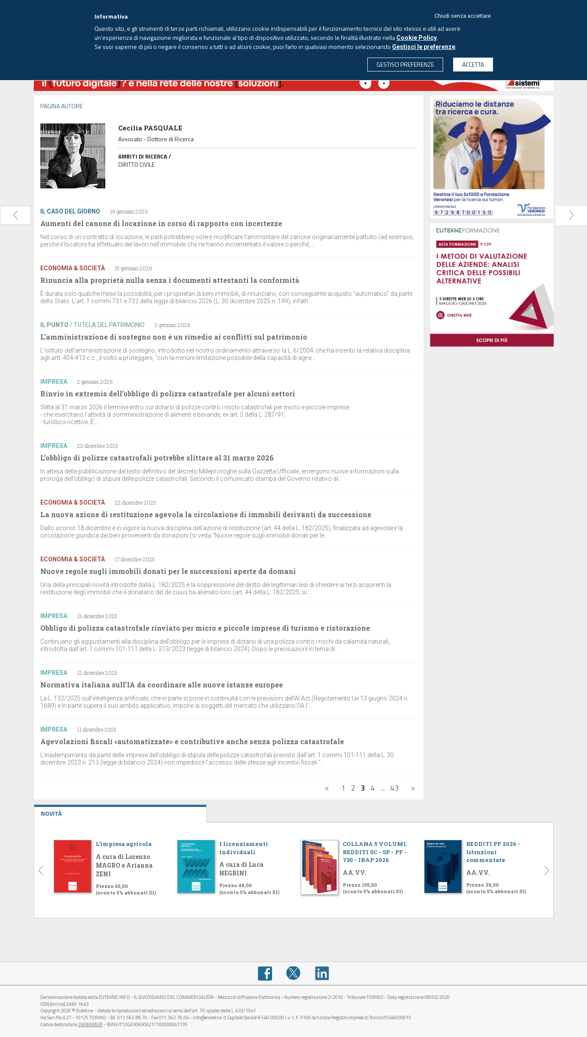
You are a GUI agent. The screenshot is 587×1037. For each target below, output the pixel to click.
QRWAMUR (90, 1024)
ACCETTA (473, 64)
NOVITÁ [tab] (120, 811)
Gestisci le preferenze (423, 46)
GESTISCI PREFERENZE (405, 64)
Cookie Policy (416, 37)
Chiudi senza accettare (463, 16)
